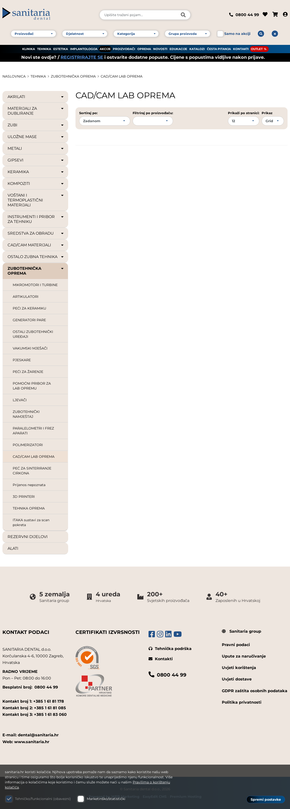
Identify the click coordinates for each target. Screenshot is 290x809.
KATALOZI (197, 49)
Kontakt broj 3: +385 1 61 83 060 (34, 714)
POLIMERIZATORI (28, 445)
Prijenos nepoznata (29, 485)
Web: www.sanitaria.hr (25, 741)
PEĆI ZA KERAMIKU (29, 308)
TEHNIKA (44, 49)
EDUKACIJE (178, 49)
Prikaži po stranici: (243, 113)
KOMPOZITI (36, 183)
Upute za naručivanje (244, 656)
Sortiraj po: (88, 113)
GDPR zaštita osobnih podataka (254, 691)
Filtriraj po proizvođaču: (153, 113)
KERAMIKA (36, 172)
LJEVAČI (20, 400)
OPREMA (144, 49)
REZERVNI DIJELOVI (28, 536)
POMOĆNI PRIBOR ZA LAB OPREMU (32, 385)
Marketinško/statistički (106, 799)
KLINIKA (28, 49)
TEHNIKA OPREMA (29, 508)
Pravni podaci (236, 644)
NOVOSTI (160, 49)
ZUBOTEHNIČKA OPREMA (73, 76)
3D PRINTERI (24, 496)
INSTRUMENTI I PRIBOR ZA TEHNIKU (36, 219)
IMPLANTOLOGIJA (83, 49)
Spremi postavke (266, 799)
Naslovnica (14, 76)
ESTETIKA (60, 49)
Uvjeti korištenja (239, 667)
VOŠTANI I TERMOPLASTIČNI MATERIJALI (36, 200)
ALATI (13, 548)
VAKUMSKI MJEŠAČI (30, 348)
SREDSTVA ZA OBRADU (36, 233)
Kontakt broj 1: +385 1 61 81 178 (33, 701)
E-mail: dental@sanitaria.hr (30, 735)
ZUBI (36, 125)
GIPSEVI (36, 160)
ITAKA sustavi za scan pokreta (31, 522)
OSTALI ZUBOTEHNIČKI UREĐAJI (33, 334)
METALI (36, 148)
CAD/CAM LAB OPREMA (121, 76)
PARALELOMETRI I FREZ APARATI (33, 430)
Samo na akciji (237, 33)
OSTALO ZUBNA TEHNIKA (36, 256)
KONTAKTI (241, 49)
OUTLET (257, 49)
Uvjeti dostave (237, 679)
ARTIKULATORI (25, 296)
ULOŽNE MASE (36, 136)
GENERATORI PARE (29, 320)
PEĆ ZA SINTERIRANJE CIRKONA (32, 470)
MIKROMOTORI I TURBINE (35, 285)
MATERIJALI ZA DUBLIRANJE (36, 111)
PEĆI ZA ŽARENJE (28, 372)
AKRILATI (36, 96)
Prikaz (267, 113)
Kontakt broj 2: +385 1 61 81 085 (34, 708)
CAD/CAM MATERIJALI (36, 245)
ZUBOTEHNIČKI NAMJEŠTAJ (26, 414)
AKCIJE (105, 49)
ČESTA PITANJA (219, 49)
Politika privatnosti (241, 702)
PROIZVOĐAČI (124, 49)
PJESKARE (22, 360)
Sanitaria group (241, 631)
